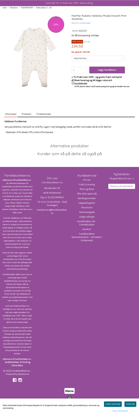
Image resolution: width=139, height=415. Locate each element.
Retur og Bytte (87, 189)
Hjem (5, 8)
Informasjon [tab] (10, 114)
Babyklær (13, 8)
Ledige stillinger (87, 216)
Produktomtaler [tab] (44, 114)
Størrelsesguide (87, 212)
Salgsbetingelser (86, 203)
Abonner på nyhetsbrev (121, 186)
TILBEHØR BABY (26, 8)
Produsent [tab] (26, 114)
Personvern (87, 207)
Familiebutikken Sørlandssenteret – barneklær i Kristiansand (87, 237)
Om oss (87, 179)
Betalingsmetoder (87, 198)
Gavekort (86, 229)
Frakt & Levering (87, 184)
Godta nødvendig (113, 404)
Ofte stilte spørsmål (87, 193)
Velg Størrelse (80, 58)
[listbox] (98, 58)
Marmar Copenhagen (81, 23)
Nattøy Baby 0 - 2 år (43, 8)
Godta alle (130, 404)
